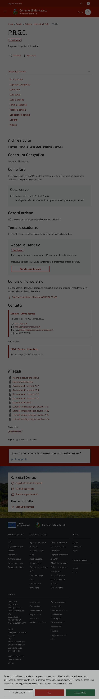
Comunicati (77, 546)
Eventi (75, 571)
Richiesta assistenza (38, 622)
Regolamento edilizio (23, 381)
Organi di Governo (15, 546)
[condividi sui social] (14, 55)
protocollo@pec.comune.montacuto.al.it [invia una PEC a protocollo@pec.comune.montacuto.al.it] (36, 329)
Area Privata (13, 675)
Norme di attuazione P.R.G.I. (26, 377)
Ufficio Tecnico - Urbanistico (24, 349)
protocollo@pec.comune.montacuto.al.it (17, 643)
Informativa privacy (59, 610)
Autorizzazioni (35, 562)
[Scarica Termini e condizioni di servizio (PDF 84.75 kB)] (32, 297)
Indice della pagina (49, 71)
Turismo (54, 583)
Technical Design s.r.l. (25, 691)
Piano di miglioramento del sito (58, 635)
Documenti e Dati (15, 567)
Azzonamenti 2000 (22, 402)
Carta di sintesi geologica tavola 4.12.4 (31, 419)
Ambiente (34, 546)
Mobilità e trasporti (59, 562)
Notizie (75, 542)
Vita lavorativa (57, 587)
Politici (11, 550)
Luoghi (75, 567)
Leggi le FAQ (35, 601)
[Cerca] (88, 12)
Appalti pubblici (36, 558)
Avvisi (75, 550)
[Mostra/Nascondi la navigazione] (5, 11)
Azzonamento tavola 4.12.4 (26, 398)
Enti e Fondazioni (15, 562)
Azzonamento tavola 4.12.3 (26, 394)
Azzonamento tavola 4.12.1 (26, 386)
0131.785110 (19, 323)
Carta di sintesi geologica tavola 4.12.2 (31, 410)
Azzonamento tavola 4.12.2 (26, 390)
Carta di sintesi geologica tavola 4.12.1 (31, 406)
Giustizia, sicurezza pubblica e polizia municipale (59, 546)
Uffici (10, 542)
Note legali (55, 618)
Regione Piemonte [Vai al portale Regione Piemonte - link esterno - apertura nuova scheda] (15, 3)
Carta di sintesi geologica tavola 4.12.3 (31, 415)
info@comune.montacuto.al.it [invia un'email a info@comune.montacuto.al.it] (25, 326)
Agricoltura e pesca (38, 542)
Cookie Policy (56, 614)
